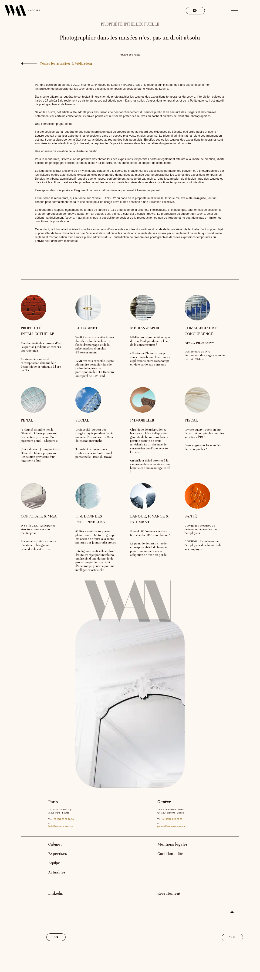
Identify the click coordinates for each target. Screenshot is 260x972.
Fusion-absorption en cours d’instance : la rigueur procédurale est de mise (38, 545)
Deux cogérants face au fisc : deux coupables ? (203, 447)
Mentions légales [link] (172, 844)
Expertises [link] (57, 853)
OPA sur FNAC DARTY (199, 343)
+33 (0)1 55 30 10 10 (63, 819)
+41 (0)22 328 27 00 (172, 819)
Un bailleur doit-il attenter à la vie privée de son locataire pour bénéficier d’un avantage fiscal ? (150, 466)
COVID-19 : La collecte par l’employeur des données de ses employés (203, 545)
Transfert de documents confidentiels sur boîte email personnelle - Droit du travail (93, 452)
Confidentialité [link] (170, 853)
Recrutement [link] (168, 893)
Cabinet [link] (55, 844)
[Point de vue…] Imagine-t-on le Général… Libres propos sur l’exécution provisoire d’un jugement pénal (41, 454)
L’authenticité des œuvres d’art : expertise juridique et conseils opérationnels (41, 347)
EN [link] (195, 11)
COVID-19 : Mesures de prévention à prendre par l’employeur (201, 529)
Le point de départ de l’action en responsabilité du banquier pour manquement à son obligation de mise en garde (149, 549)
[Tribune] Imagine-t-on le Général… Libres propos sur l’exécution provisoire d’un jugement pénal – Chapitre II (39, 435)
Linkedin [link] (55, 893)
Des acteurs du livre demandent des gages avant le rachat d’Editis (205, 355)
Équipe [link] (54, 862)
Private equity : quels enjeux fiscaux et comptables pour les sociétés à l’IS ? (204, 433)
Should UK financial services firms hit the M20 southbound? (150, 533)
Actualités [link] (57, 872)
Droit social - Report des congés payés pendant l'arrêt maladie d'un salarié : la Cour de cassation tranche (94, 435)
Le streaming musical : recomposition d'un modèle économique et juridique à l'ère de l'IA (41, 364)
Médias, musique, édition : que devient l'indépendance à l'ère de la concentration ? (150, 341)
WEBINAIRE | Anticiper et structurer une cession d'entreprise (38, 529)
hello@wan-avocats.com (60, 826)
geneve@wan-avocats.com (171, 826)
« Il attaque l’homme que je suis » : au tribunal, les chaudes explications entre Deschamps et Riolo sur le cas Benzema (150, 358)
